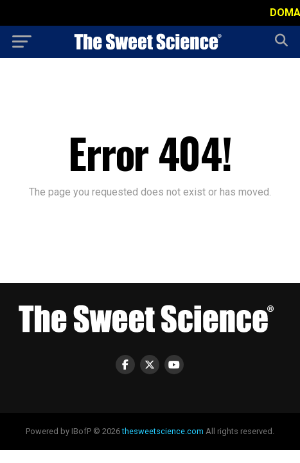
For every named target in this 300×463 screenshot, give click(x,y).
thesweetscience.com (163, 431)
